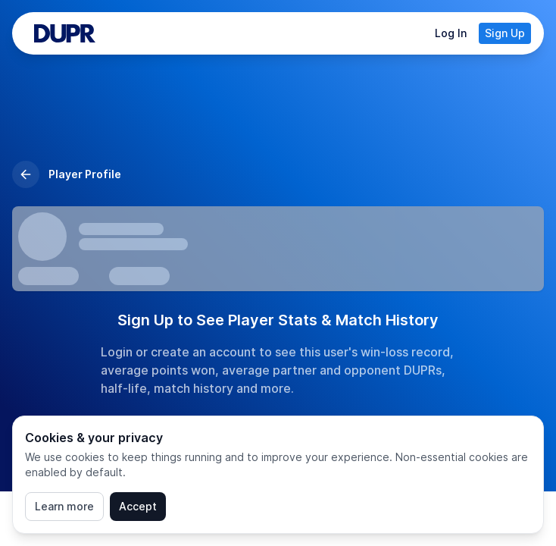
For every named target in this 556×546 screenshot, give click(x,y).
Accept (138, 506)
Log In (451, 33)
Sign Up (505, 33)
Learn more (64, 506)
